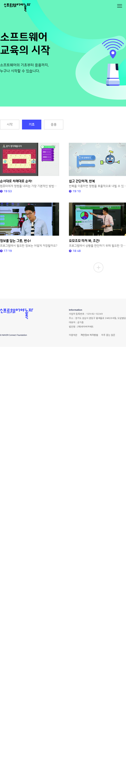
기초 (32, 124)
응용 (54, 124)
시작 (10, 124)
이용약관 (73, 335)
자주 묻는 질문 (108, 335)
